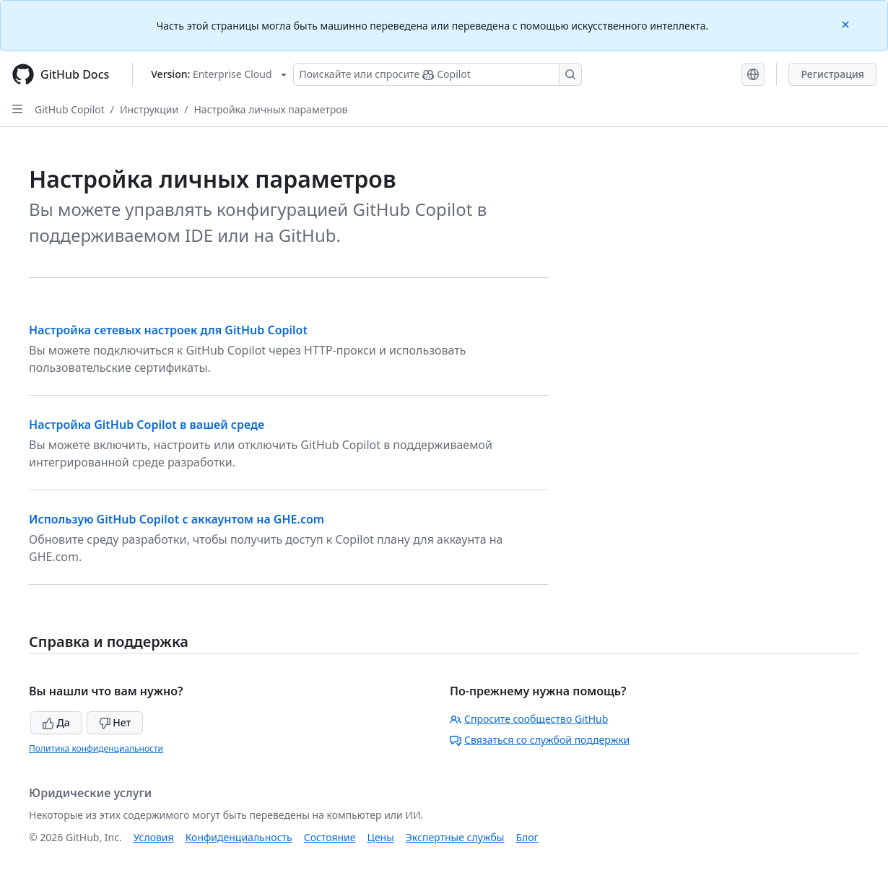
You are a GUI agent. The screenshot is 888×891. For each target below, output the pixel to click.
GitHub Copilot (70, 109)
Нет (115, 722)
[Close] (846, 23)
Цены (380, 837)
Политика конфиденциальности (96, 748)
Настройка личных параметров (270, 109)
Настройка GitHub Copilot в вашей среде (146, 425)
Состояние (330, 837)
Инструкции (149, 109)
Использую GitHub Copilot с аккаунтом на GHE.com (176, 519)
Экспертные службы (455, 837)
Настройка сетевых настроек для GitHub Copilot (168, 330)
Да (56, 722)
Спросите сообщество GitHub (529, 719)
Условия (154, 837)
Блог (526, 837)
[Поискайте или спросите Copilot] (437, 74)
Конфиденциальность (239, 837)
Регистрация (832, 74)
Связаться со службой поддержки (540, 740)
